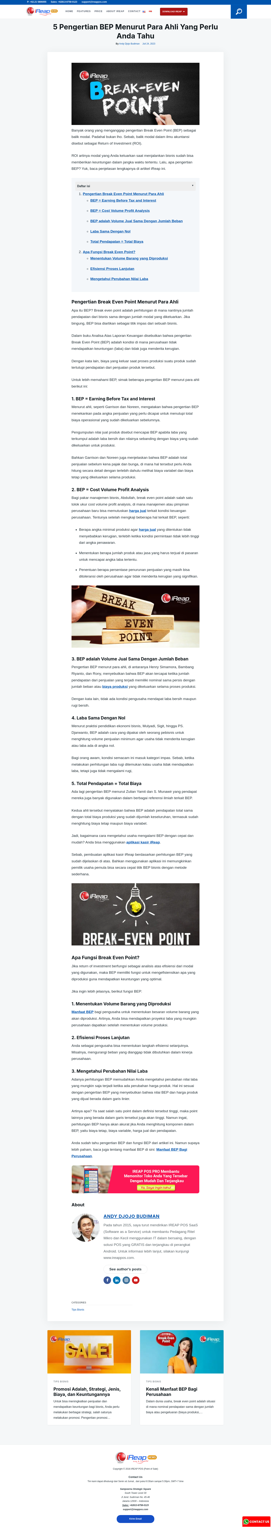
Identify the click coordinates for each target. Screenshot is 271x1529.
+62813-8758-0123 (139, 1505)
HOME (69, 11)
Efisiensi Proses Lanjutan (112, 269)
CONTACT (134, 11)
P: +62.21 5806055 (36, 2)
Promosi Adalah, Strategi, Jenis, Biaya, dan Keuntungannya (87, 1392)
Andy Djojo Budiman (129, 43)
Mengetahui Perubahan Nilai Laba (119, 279)
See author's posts (125, 1269)
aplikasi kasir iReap (143, 842)
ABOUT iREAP (115, 11)
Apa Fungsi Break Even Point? (109, 252)
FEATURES (84, 11)
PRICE (98, 11)
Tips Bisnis (78, 1309)
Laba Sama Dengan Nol (110, 231)
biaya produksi (115, 687)
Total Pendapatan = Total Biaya (116, 242)
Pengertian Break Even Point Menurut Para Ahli (123, 194)
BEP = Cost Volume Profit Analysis (120, 211)
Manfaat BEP (83, 1012)
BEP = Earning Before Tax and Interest (123, 200)
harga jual (137, 511)
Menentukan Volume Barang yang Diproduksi (129, 258)
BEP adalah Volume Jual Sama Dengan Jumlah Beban (136, 221)
